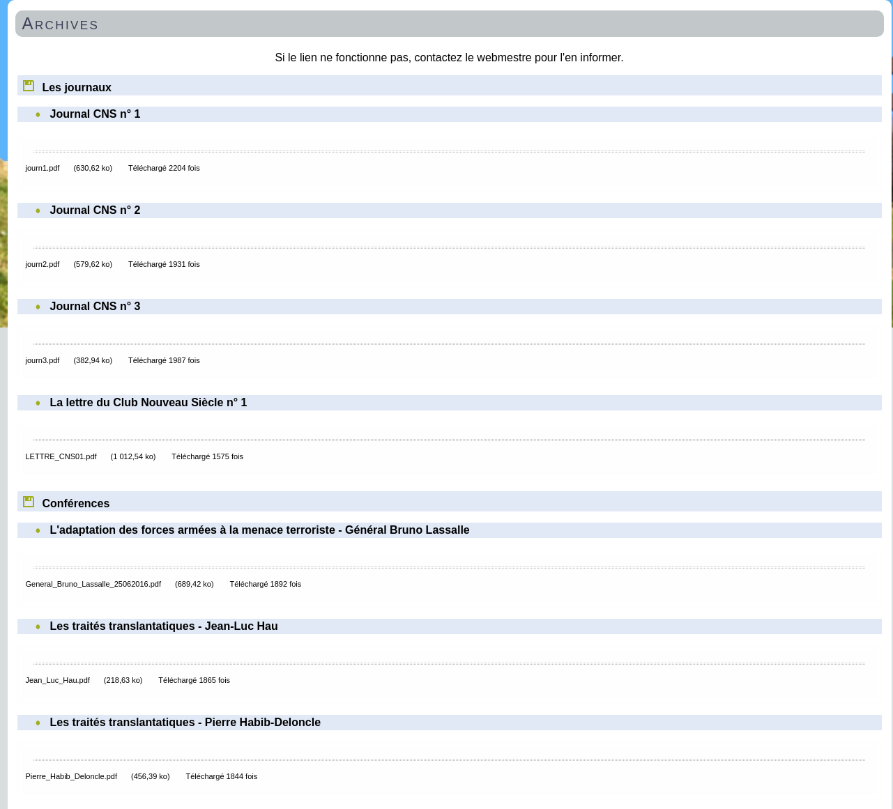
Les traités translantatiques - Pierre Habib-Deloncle (185, 722)
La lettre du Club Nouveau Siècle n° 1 (148, 402)
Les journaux (67, 85)
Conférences (66, 501)
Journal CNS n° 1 (95, 114)
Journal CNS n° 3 (95, 306)
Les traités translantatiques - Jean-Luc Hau (164, 626)
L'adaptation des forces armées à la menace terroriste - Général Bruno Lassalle (260, 530)
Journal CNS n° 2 (95, 210)
